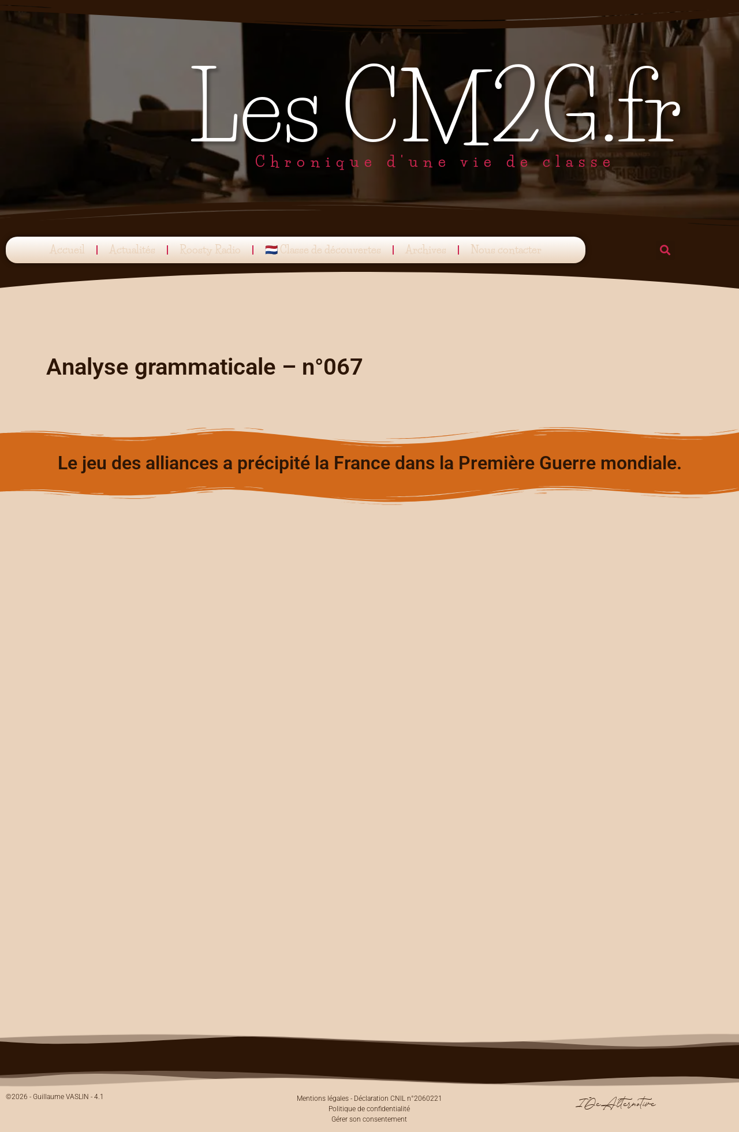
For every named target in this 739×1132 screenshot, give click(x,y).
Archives (425, 250)
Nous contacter (506, 250)
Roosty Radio (210, 250)
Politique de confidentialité (369, 1109)
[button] (665, 250)
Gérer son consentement (369, 1119)
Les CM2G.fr (435, 108)
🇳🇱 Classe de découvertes (323, 250)
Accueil (67, 250)
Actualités (132, 250)
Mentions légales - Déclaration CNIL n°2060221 (369, 1098)
